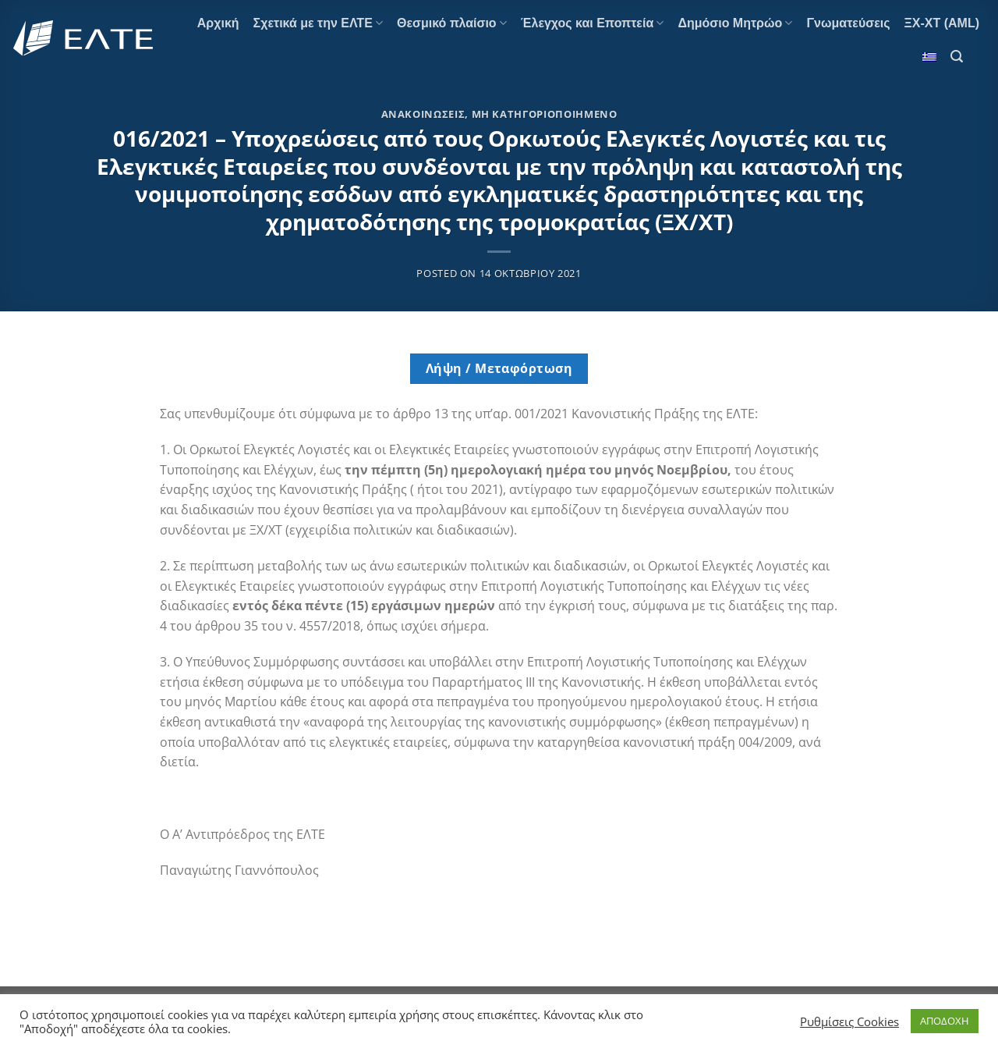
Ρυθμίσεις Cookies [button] (849, 1021)
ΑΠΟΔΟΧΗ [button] (944, 1021)
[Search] (956, 56)
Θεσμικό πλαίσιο (452, 23)
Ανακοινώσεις (423, 114)
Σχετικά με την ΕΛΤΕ (318, 23)
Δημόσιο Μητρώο (735, 23)
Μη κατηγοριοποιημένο (545, 114)
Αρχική (218, 23)
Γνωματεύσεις (848, 23)
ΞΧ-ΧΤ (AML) (942, 23)
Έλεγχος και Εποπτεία (592, 23)
